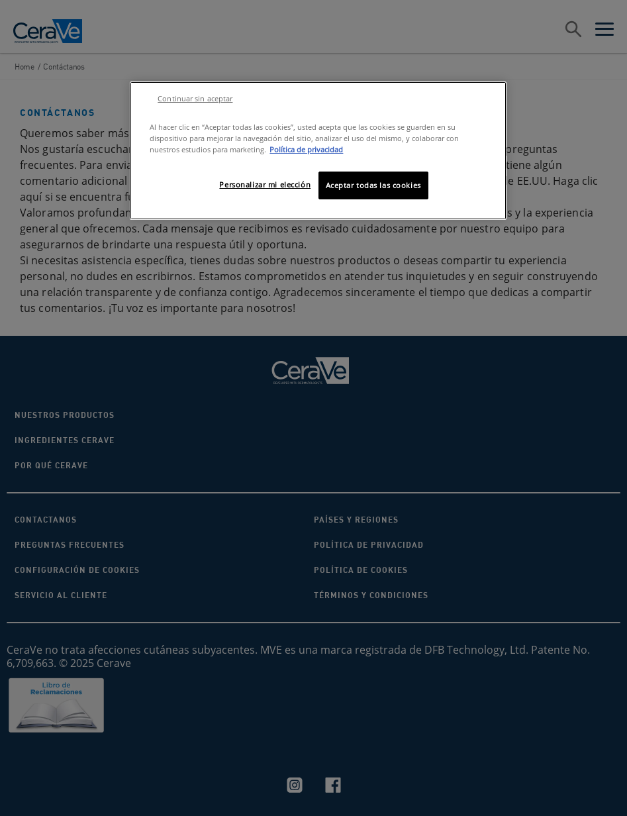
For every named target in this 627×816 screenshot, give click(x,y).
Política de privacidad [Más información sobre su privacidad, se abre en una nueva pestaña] (306, 149)
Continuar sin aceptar (195, 98)
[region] (318, 150)
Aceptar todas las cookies (373, 185)
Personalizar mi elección (265, 184)
